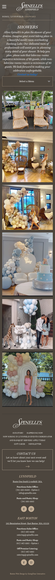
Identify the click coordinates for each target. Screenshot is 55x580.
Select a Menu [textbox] (26, 81)
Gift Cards (19, 444)
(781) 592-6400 (23, 490)
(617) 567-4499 (27, 532)
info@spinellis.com (27, 493)
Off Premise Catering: (27, 548)
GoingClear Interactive (36, 574)
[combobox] (27, 81)
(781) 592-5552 (27, 501)
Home (5, 17)
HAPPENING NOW (35, 433)
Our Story (18, 433)
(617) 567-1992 (22, 543)
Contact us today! (27, 74)
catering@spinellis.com (27, 535)
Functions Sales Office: (27, 487)
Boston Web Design (17, 574)
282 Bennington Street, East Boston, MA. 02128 (27, 523)
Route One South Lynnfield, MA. (27, 481)
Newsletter (34, 444)
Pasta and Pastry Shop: (27, 498)
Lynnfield (17, 17)
